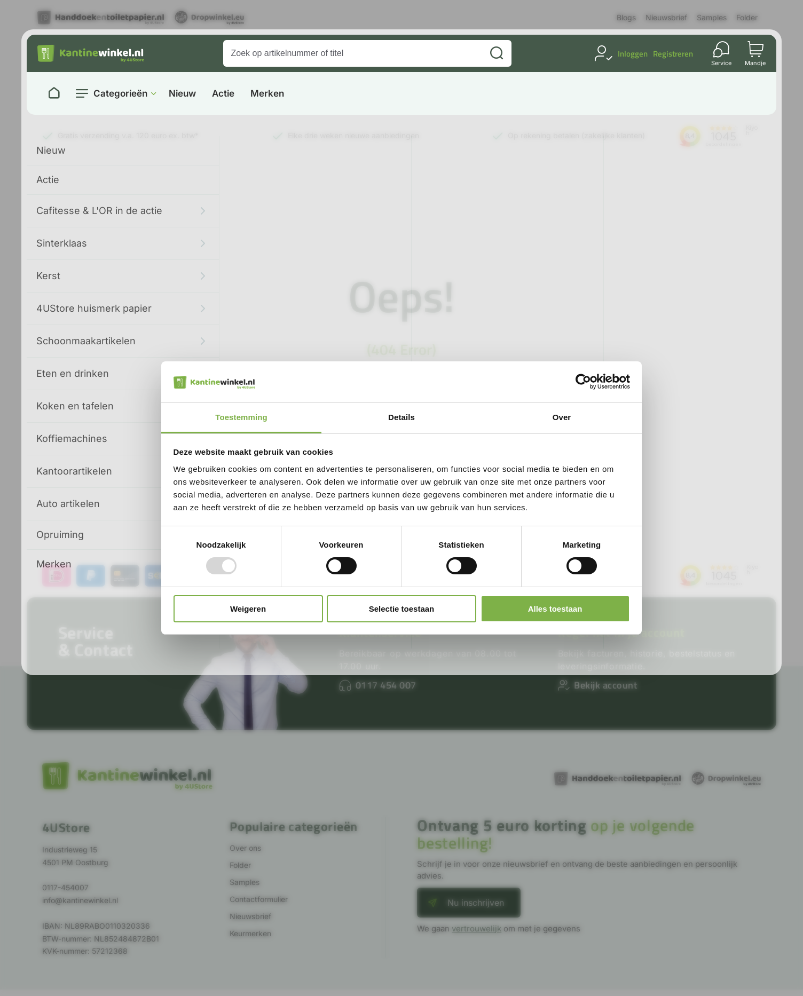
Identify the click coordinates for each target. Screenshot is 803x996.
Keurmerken (250, 933)
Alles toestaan (555, 608)
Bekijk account (605, 685)
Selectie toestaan (402, 608)
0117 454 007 (386, 685)
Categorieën (120, 93)
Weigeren (248, 608)
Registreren (673, 54)
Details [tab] (401, 417)
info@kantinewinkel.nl (80, 900)
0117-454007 (65, 887)
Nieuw (182, 93)
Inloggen (633, 54)
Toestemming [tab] (241, 417)
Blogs (626, 17)
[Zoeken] (496, 53)
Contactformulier (259, 899)
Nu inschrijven (475, 902)
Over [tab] (562, 417)
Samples (712, 17)
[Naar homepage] (54, 93)
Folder (747, 17)
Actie (223, 93)
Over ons (245, 847)
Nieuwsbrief (666, 17)
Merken (267, 93)
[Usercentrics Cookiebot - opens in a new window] (583, 382)
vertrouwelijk (476, 928)
